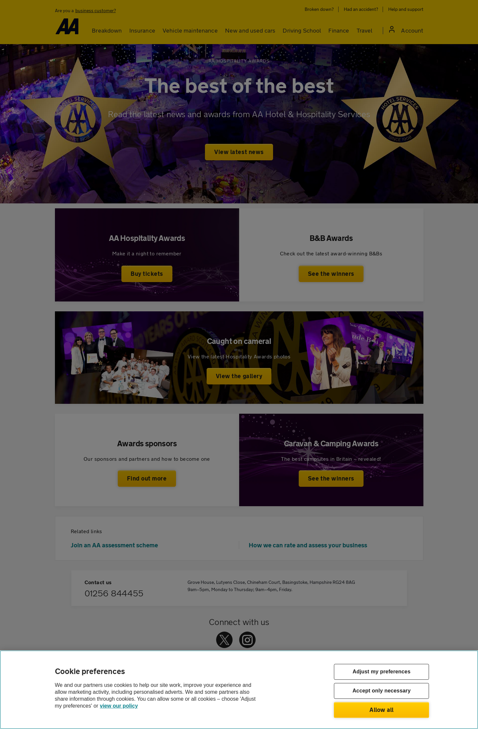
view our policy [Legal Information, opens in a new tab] (119, 706)
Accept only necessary (381, 691)
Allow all (381, 709)
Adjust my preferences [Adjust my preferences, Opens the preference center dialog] (382, 672)
